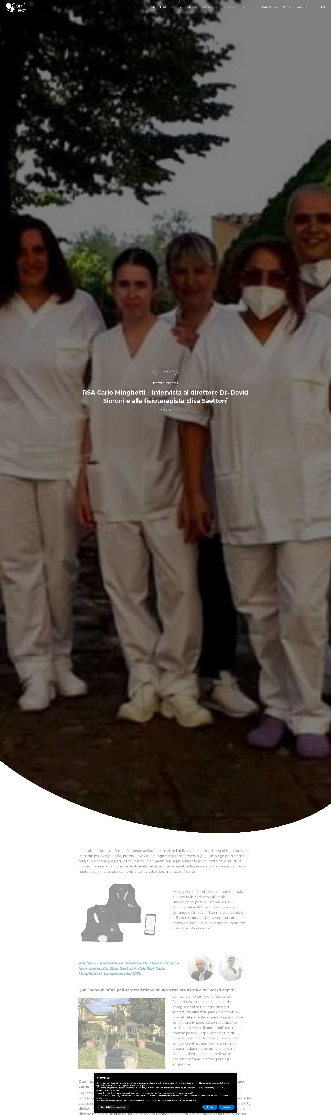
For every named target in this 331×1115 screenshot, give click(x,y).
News (286, 7)
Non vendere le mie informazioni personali (175, 1093)
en (323, 7)
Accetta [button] (226, 1107)
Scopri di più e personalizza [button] (113, 1107)
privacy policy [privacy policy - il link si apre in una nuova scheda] (101, 1098)
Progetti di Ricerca (266, 7)
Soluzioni (177, 7)
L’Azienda (301, 7)
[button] (233, 1077)
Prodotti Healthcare (201, 7)
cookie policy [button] (142, 1085)
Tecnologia (159, 7)
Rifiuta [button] (210, 1107)
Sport (245, 7)
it (317, 7)
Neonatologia (227, 7)
